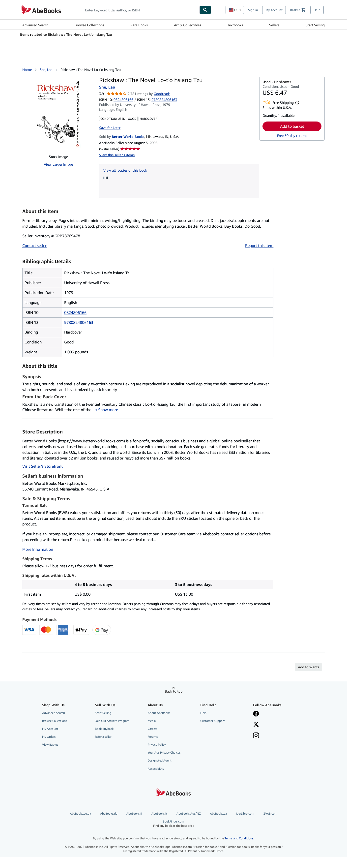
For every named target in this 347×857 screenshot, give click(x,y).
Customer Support (212, 721)
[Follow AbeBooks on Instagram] (256, 736)
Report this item (259, 245)
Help (317, 10)
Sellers (274, 25)
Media (152, 721)
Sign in (253, 10)
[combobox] (141, 10)
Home (27, 69)
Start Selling (315, 25)
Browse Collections (89, 25)
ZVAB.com (270, 813)
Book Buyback (104, 729)
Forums (153, 736)
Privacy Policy (157, 744)
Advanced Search (35, 25)
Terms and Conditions (239, 838)
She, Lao (46, 69)
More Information (37, 549)
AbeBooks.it (159, 813)
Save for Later (109, 127)
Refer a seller (103, 736)
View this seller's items (117, 155)
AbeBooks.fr (134, 813)
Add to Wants (308, 667)
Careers (152, 729)
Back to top (173, 691)
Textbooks (235, 25)
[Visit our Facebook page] (256, 714)
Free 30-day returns (292, 135)
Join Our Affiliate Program (112, 721)
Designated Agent (160, 760)
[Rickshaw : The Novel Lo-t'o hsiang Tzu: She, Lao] (58, 113)
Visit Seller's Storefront (42, 466)
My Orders (49, 736)
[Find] (205, 10)
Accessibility (156, 768)
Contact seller (34, 245)
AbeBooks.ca (218, 813)
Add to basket (292, 126)
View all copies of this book (125, 170)
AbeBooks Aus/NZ (188, 813)
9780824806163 (78, 322)
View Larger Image (58, 164)
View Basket (50, 744)
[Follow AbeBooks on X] (256, 725)
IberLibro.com (245, 813)
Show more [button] (108, 409)
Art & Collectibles (187, 25)
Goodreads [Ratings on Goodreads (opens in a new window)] (162, 94)
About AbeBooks (159, 713)
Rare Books (139, 25)
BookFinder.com (173, 824)
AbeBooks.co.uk (80, 813)
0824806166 (123, 99)
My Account (274, 10)
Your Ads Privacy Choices (164, 752)
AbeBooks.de (108, 813)
